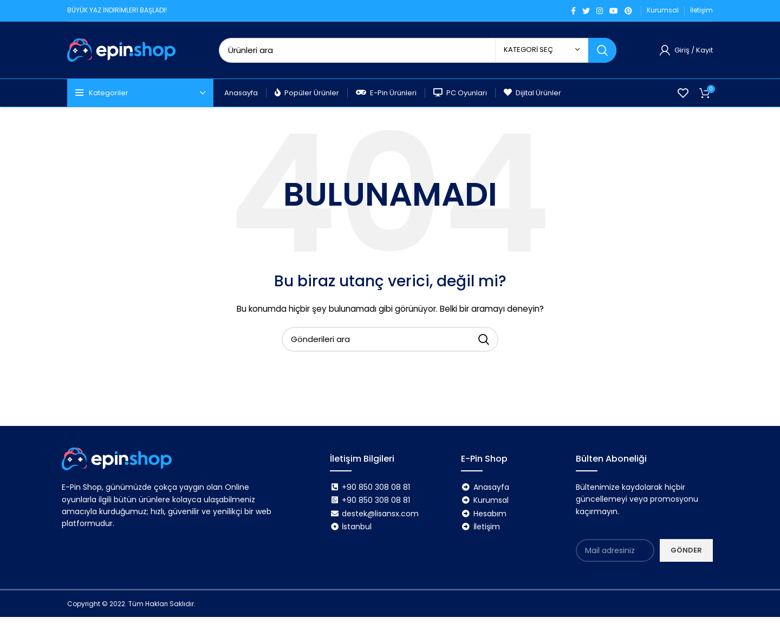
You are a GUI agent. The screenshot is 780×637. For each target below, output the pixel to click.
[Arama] (417, 50)
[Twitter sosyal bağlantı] (586, 11)
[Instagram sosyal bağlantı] (599, 11)
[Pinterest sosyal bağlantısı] (628, 11)
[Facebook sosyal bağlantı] (573, 11)
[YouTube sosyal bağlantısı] (613, 11)
